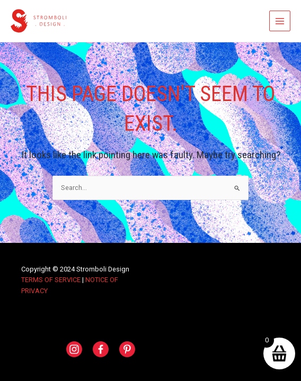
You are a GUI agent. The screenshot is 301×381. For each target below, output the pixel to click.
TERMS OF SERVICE (51, 280)
